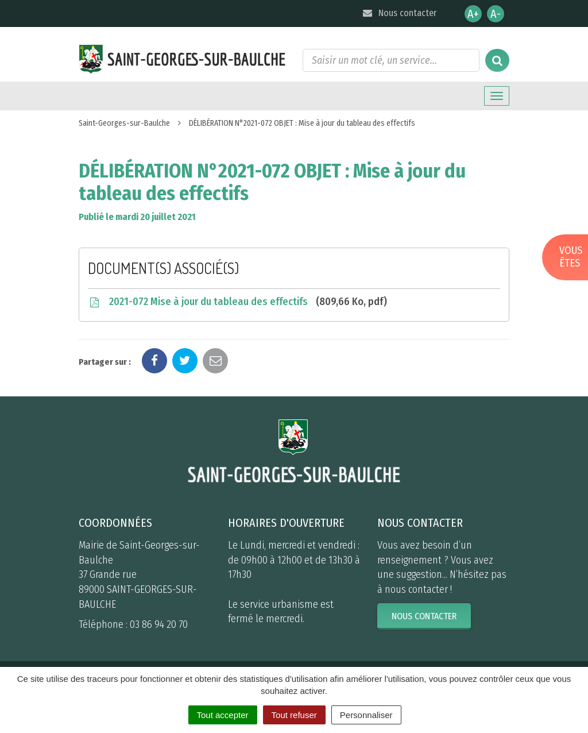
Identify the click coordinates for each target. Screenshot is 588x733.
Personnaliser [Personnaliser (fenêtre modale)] (366, 715)
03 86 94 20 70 (159, 624)
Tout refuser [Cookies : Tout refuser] (294, 715)
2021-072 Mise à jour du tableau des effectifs (237, 301)
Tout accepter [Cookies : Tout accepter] (223, 715)
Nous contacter (398, 12)
